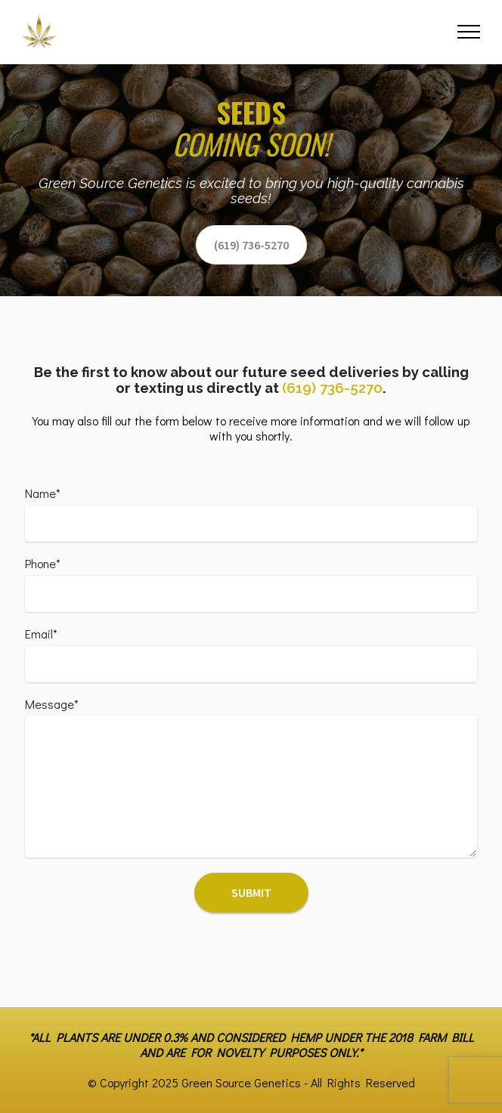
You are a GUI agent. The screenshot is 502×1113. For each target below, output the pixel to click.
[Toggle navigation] (469, 31)
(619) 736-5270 (251, 244)
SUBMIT (251, 892)
